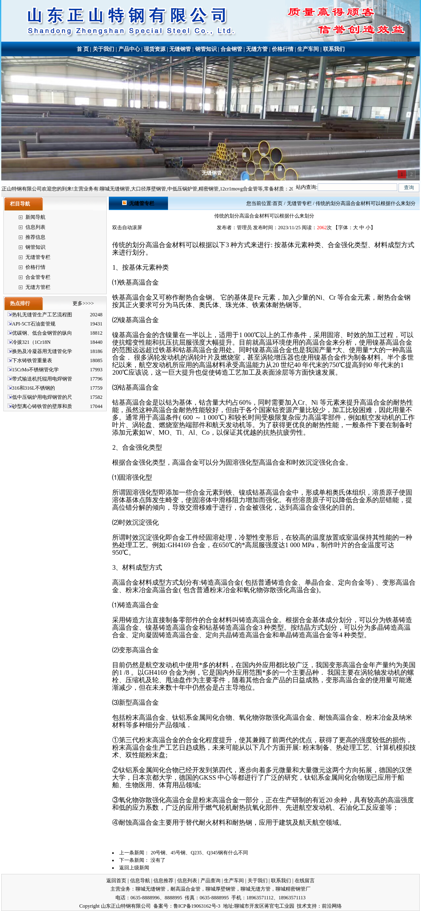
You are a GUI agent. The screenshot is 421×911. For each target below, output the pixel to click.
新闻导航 (35, 217)
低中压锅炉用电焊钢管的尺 (42, 397)
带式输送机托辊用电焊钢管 (42, 379)
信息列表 (35, 227)
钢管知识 (206, 49)
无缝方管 (257, 49)
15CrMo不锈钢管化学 (35, 370)
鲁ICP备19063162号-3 (197, 906)
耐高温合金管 (185, 889)
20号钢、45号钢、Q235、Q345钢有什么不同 (199, 853)
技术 (302, 906)
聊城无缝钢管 (150, 889)
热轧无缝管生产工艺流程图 (42, 315)
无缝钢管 (180, 49)
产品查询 (210, 880)
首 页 (83, 49)
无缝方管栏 (37, 287)
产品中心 (129, 49)
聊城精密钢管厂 (293, 889)
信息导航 (140, 880)
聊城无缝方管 (256, 889)
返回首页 (116, 880)
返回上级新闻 (134, 868)
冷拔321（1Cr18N (31, 342)
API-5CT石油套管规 (34, 324)
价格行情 (282, 49)
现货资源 (154, 49)
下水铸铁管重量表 (32, 360)
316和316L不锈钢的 (33, 388)
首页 (278, 203)
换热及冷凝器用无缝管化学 (42, 351)
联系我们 (334, 49)
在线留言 (305, 880)
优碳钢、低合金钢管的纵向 (42, 333)
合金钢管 (231, 49)
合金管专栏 (37, 277)
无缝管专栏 (37, 257)
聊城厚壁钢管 (220, 889)
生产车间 (308, 49)
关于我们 (103, 49)
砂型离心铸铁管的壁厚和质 (42, 406)
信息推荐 (163, 880)
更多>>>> (83, 303)
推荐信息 (35, 237)
